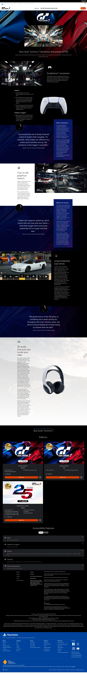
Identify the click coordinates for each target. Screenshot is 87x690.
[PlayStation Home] (2, 3)
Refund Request (47, 649)
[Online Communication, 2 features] (43, 566)
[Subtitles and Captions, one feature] (43, 544)
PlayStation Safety (47, 642)
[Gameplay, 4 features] (43, 559)
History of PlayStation (6, 649)
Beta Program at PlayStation (76, 655)
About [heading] (4, 639)
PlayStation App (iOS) (75, 650)
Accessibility (32, 642)
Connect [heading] (73, 639)
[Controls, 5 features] (43, 552)
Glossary (59, 649)
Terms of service (61, 641)
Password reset (47, 647)
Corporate (4, 647)
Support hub (46, 641)
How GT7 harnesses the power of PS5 (49, 7)
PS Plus (15, 3)
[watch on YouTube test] (60, 44)
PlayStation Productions (7, 646)
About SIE (4, 641)
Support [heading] (46, 639)
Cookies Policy (72, 668)
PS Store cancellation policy (63, 642)
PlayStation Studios (6, 644)
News (24, 3)
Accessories (20, 3)
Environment (32, 641)
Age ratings (60, 644)
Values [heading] (31, 639)
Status (45, 644)
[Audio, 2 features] (43, 537)
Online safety (32, 644)
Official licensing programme (63, 651)
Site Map (67, 668)
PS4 (11, 3)
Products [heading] (19, 639)
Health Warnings (47, 602)
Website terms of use (61, 668)
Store (28, 3)
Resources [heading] (60, 639)
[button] (43, 34)
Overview (37, 7)
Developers (60, 647)
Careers (4, 642)
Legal (50, 668)
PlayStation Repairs (47, 646)
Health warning (60, 646)
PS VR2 (18, 644)
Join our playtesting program (76, 654)
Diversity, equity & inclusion (35, 646)
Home (4, 636)
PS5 (8, 3)
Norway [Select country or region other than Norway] (6, 669)
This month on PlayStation (11, 636)
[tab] (40, 531)
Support (31, 3)
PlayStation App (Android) (76, 652)
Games (5, 3)
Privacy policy (54, 668)
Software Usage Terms (80, 668)
